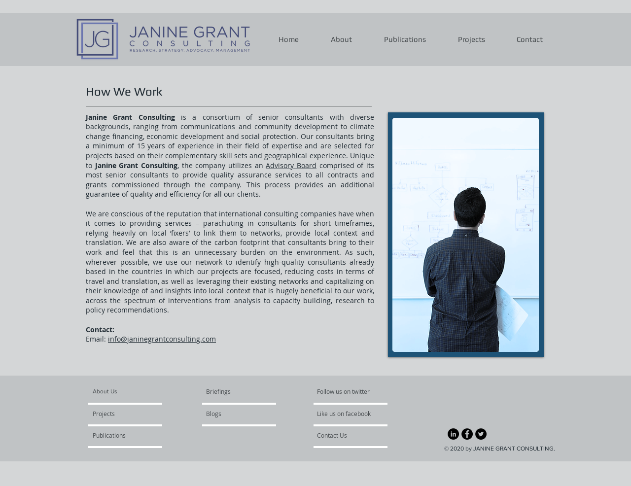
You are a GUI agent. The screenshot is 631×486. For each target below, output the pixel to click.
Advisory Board (291, 165)
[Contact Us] (343, 435)
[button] (341, 39)
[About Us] (130, 391)
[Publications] (119, 435)
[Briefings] (229, 391)
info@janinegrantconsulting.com (162, 339)
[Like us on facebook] (346, 414)
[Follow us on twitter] (344, 391)
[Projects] (121, 414)
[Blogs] (234, 414)
